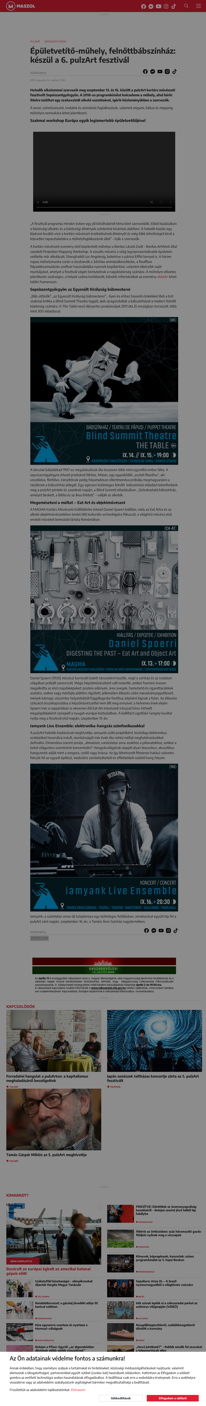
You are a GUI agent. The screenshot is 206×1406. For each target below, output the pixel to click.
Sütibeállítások (121, 1398)
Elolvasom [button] (78, 1390)
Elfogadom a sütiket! (173, 1398)
